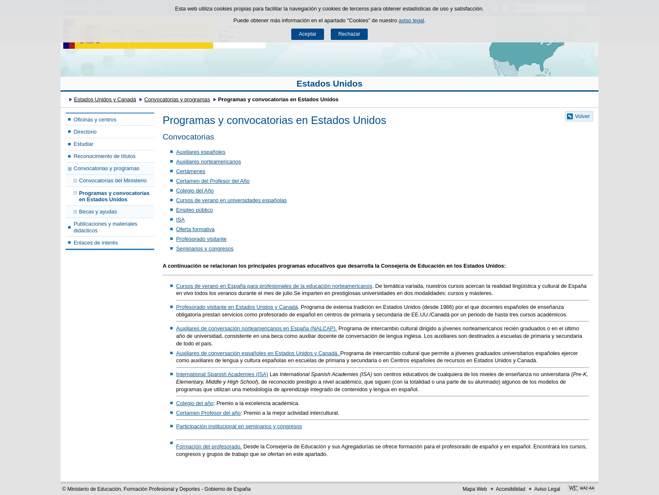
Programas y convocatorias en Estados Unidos (114, 196)
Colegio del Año (195, 190)
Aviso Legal (547, 489)
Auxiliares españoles (200, 152)
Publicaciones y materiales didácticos (105, 227)
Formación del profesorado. (209, 446)
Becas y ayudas (98, 211)
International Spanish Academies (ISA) (222, 374)
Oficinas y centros (95, 119)
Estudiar (83, 144)
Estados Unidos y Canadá (105, 99)
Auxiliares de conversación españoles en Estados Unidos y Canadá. (258, 353)
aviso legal (411, 20)
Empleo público (194, 210)
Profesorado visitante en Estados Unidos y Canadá (237, 307)
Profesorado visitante (201, 239)
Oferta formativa (195, 229)
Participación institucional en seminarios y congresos (239, 426)
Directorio (85, 132)
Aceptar (307, 34)
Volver (582, 116)
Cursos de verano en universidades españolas (231, 200)
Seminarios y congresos (205, 248)
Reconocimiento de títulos (104, 156)
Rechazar (349, 34)
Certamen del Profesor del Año (213, 181)
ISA (180, 219)
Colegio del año (195, 403)
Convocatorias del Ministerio (113, 180)
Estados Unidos (329, 83)
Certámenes (191, 171)
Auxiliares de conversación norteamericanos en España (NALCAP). (256, 328)
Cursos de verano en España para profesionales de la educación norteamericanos (274, 286)
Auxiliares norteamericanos (208, 161)
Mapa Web (475, 489)
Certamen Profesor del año (208, 413)
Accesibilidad (510, 489)
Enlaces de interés (96, 243)
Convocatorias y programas (177, 99)
